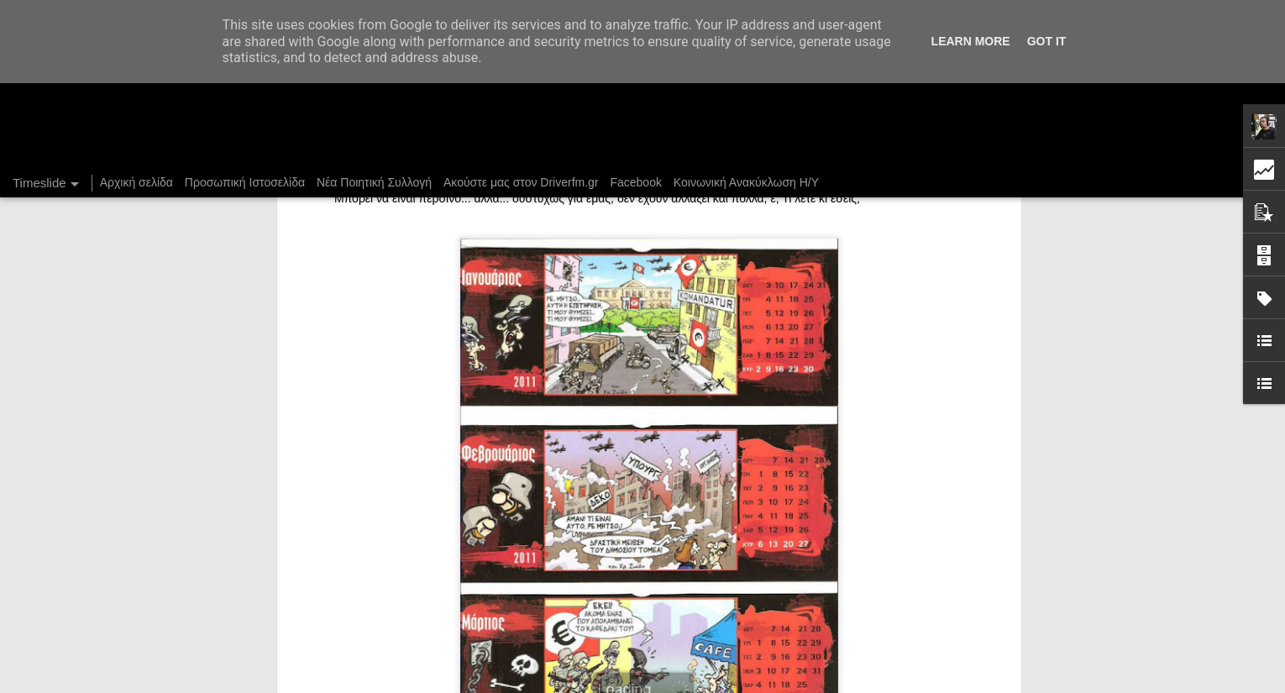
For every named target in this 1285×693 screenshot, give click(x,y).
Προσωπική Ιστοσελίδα (245, 182)
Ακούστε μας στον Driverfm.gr (521, 182)
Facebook (635, 182)
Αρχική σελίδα (136, 182)
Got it (1047, 41)
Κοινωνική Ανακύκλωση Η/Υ (746, 182)
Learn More (970, 41)
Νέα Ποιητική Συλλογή (374, 182)
